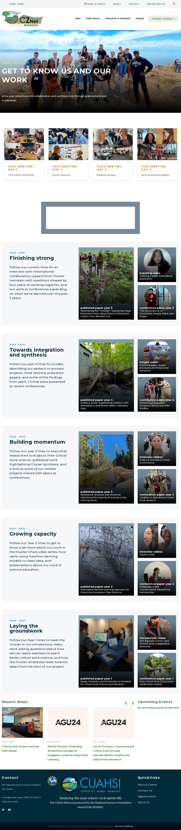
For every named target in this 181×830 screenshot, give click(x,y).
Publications (93, 18)
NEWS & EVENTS (95, 4)
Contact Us (145, 790)
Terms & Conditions (124, 826)
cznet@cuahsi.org (11, 797)
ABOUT (117, 4)
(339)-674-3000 (10, 801)
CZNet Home (15, 4)
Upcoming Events (155, 702)
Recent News (15, 702)
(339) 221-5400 (31, 797)
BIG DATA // (21, 63)
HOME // (7, 63)
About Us (144, 802)
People (140, 18)
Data (77, 18)
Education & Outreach (118, 18)
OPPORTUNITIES (156, 4)
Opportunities (147, 796)
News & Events (147, 784)
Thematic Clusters (163, 18)
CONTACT (134, 4)
